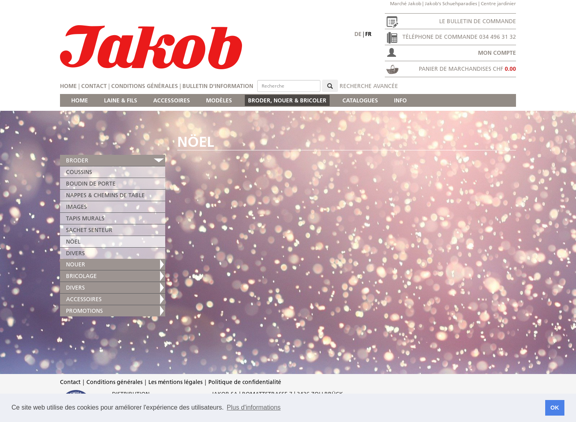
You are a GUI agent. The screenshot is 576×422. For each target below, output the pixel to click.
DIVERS (75, 253)
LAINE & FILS (120, 100)
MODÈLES (219, 100)
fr (368, 34)
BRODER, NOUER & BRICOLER (287, 100)
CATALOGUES (360, 100)
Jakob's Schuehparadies (451, 3)
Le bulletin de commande (477, 21)
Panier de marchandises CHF (467, 68)
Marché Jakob (405, 3)
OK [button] (554, 407)
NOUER (75, 264)
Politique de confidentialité (244, 382)
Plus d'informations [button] (254, 407)
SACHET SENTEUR (89, 230)
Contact (94, 86)
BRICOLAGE (81, 276)
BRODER (77, 160)
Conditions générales (144, 86)
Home (68, 86)
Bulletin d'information (217, 86)
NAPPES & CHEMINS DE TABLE (105, 195)
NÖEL (73, 241)
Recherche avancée (369, 86)
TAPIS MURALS (85, 218)
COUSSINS (79, 172)
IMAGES (76, 206)
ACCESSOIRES (171, 100)
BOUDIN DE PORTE (91, 183)
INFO (400, 100)
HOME (79, 100)
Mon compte (497, 52)
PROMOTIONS (84, 310)
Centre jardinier (498, 3)
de (358, 34)
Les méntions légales (175, 382)
